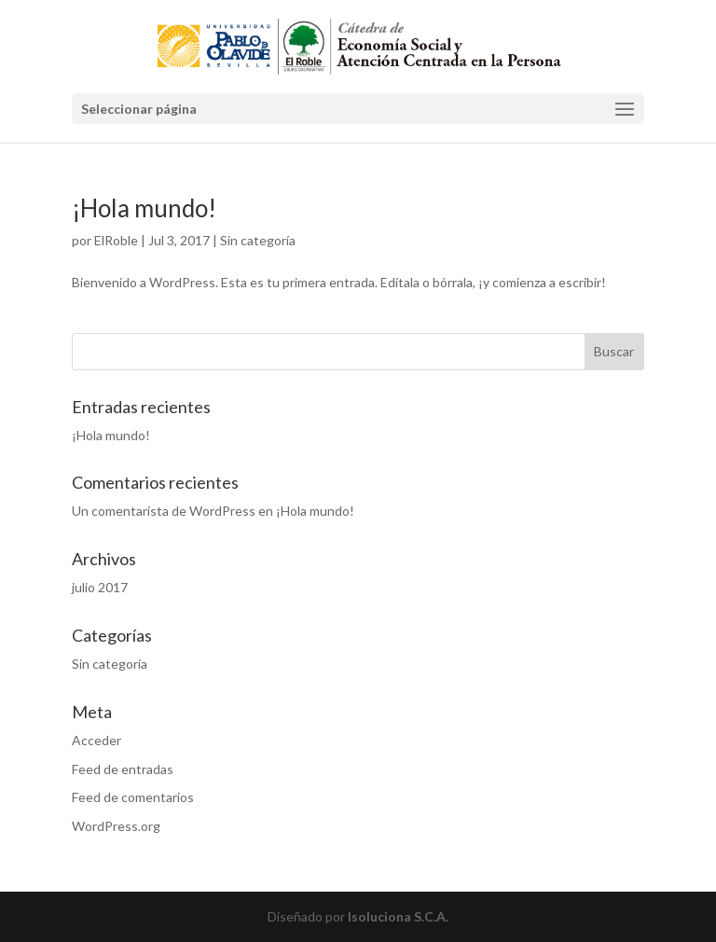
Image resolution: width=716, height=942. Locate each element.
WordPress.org (116, 826)
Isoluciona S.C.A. (398, 916)
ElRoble (116, 240)
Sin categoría (258, 240)
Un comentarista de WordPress (163, 511)
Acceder (96, 740)
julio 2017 (100, 587)
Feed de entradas (122, 769)
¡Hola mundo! (144, 208)
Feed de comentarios (133, 797)
